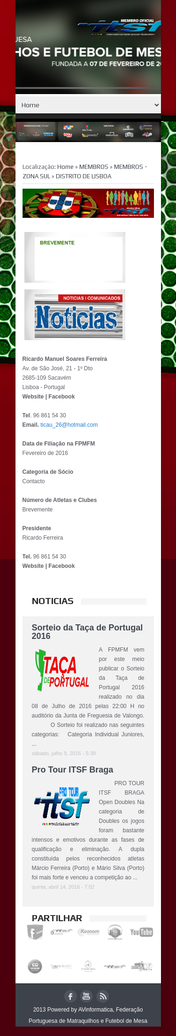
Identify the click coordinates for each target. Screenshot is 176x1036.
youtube (86, 996)
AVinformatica (95, 1009)
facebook (70, 996)
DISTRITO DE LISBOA (83, 176)
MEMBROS (94, 166)
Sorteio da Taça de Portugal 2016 (87, 632)
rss (102, 996)
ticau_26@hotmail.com (69, 425)
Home (88, 104)
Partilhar (57, 917)
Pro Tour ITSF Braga (73, 769)
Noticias (53, 600)
